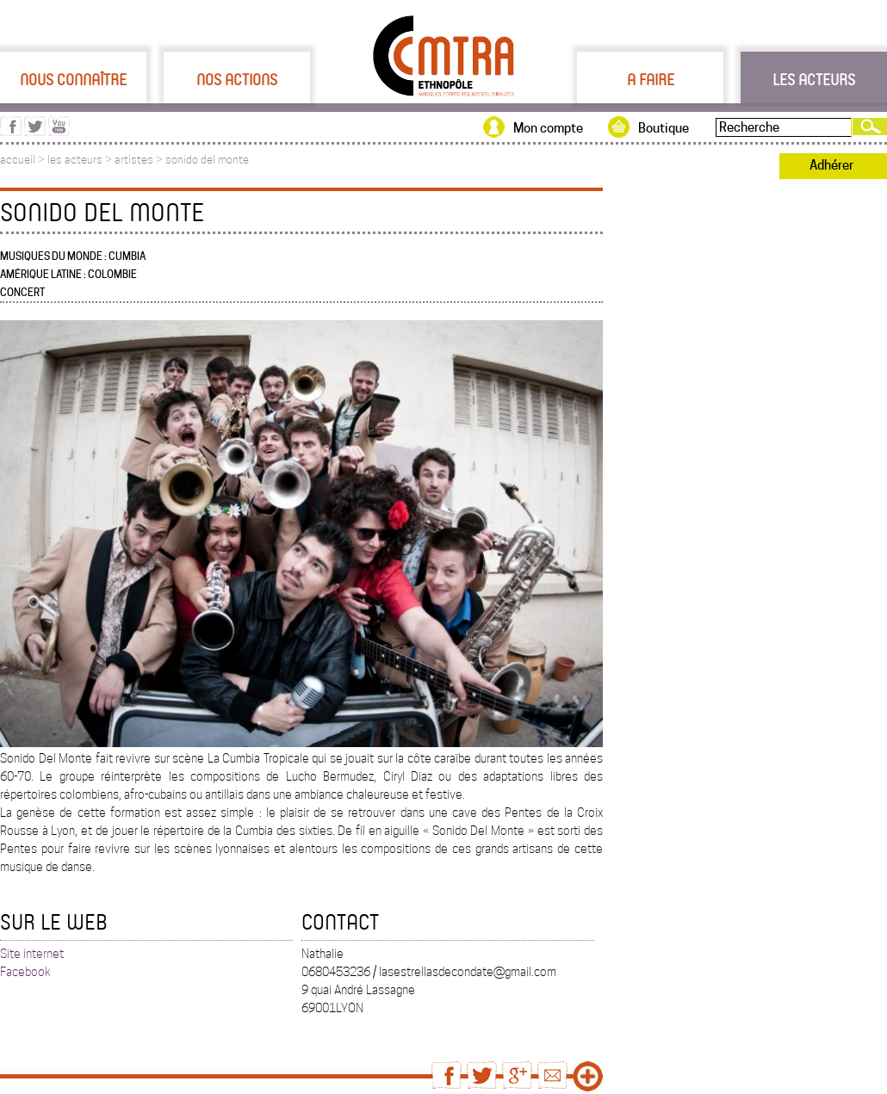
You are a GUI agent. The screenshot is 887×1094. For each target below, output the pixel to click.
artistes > (140, 159)
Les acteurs (813, 79)
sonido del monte (207, 159)
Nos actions (236, 79)
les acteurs (74, 159)
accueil (17, 159)
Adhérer (831, 165)
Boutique (663, 128)
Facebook (25, 972)
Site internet (32, 954)
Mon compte (548, 128)
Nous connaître (73, 79)
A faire (650, 79)
